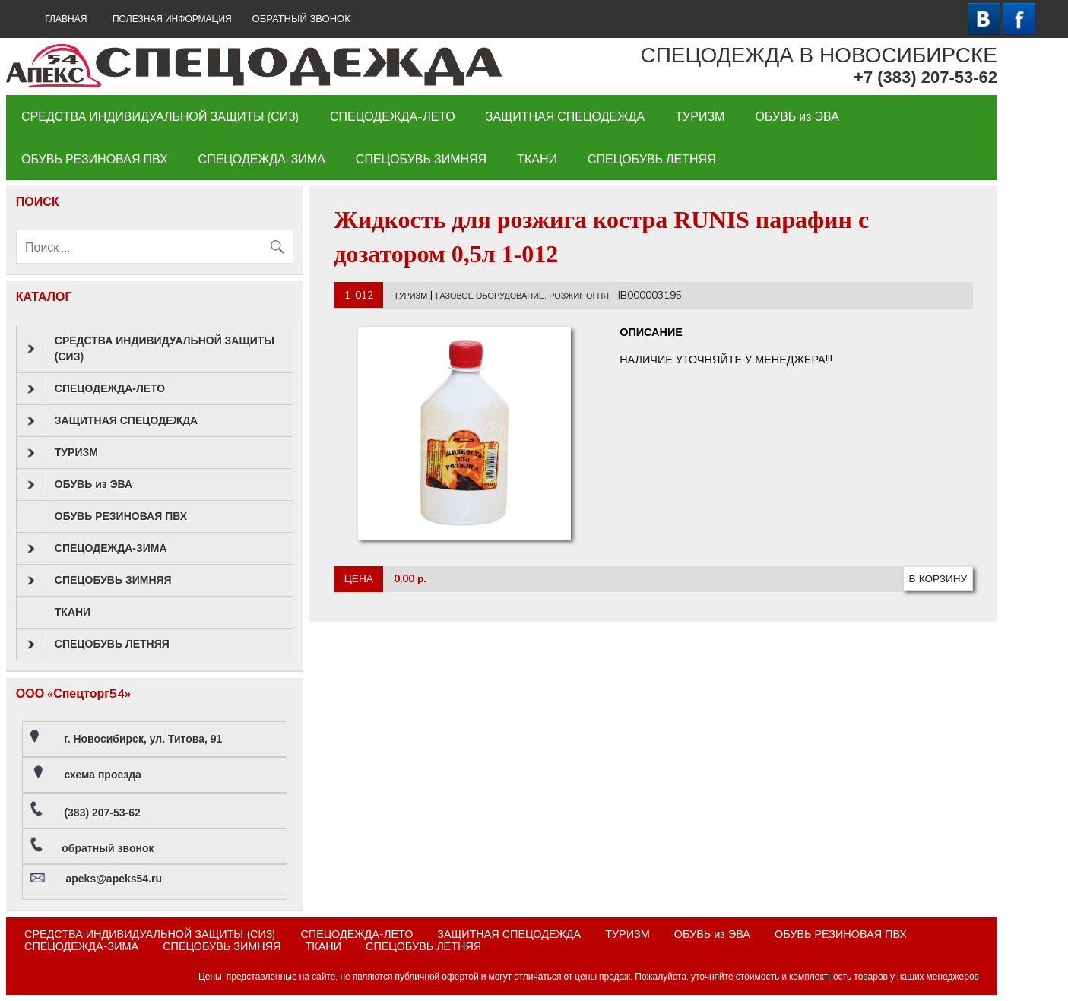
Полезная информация (172, 18)
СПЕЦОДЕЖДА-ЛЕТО (392, 116)
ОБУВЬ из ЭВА (797, 116)
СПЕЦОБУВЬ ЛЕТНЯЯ (652, 158)
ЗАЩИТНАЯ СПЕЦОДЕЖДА (565, 116)
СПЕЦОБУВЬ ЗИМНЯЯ (421, 158)
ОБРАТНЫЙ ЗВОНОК (301, 18)
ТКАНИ (537, 158)
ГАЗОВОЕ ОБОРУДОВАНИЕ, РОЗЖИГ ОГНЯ (522, 295)
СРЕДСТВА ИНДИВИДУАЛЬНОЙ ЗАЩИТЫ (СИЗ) (160, 116)
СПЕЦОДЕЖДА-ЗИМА (261, 158)
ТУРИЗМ (699, 116)
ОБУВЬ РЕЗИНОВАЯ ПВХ (94, 158)
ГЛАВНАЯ (66, 18)
